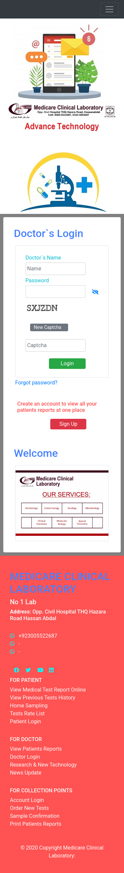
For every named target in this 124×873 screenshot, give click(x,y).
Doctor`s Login (48, 233)
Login (67, 363)
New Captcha (47, 327)
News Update (25, 773)
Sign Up (68, 424)
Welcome (36, 453)
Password (37, 280)
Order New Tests (29, 808)
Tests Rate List (27, 713)
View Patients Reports (36, 749)
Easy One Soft (78, 863)
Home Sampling (29, 705)
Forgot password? (36, 382)
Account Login (27, 800)
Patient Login (25, 721)
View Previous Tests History (42, 697)
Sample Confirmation (35, 816)
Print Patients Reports (36, 824)
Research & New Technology (43, 765)
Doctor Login (25, 757)
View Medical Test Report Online (48, 690)
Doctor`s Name (43, 258)
